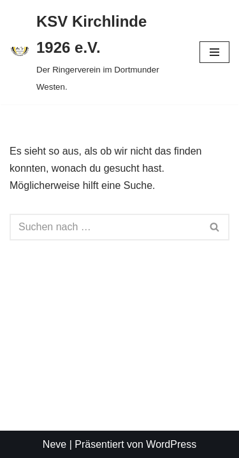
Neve (54, 444)
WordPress (171, 444)
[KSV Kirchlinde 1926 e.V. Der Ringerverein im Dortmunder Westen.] (95, 52)
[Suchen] (105, 227)
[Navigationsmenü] (214, 52)
